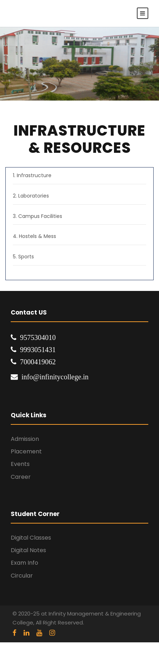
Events (20, 464)
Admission (25, 439)
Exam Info (24, 563)
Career (21, 477)
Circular (22, 575)
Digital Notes (28, 550)
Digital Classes (31, 538)
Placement (26, 451)
